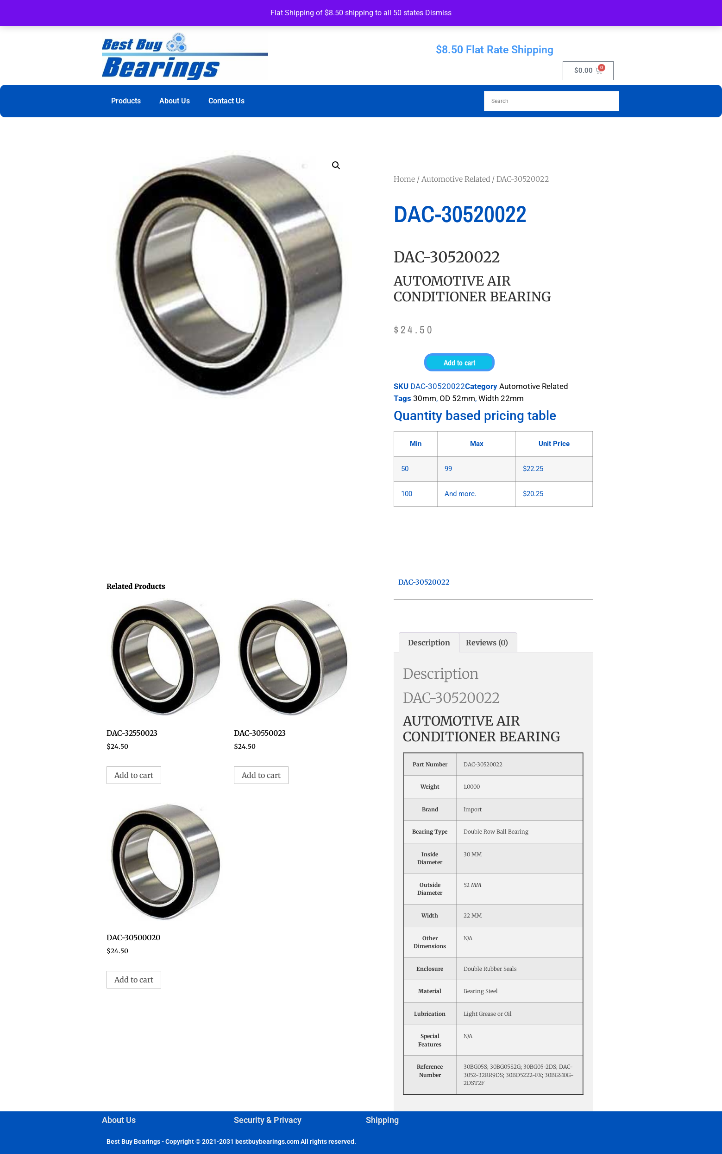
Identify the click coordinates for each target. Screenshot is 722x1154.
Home (404, 179)
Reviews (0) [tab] (487, 642)
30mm (424, 398)
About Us (174, 100)
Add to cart (459, 362)
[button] (336, 165)
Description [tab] (429, 642)
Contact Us (226, 100)
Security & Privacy (267, 1120)
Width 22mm (501, 398)
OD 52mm (457, 398)
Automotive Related (455, 179)
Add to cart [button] (133, 775)
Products (126, 100)
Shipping (382, 1120)
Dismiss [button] (438, 12)
